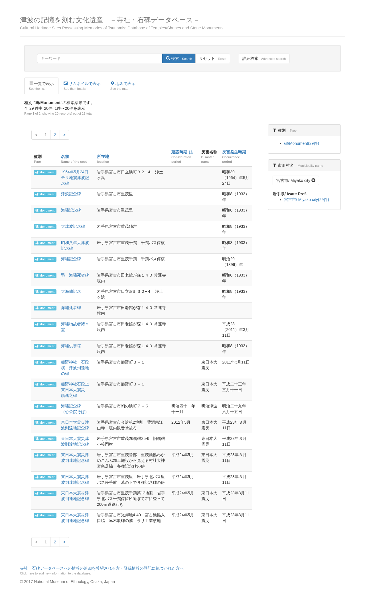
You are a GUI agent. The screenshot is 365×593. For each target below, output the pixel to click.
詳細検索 (264, 58)
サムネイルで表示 (82, 86)
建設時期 (179, 152)
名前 (65, 156)
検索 (179, 58)
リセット (212, 58)
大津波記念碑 (73, 226)
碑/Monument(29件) (301, 143)
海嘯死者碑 (71, 307)
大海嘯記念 (71, 291)
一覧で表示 (41, 86)
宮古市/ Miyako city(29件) (306, 199)
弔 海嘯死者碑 (75, 275)
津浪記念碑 (71, 194)
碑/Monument (44, 172)
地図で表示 (122, 86)
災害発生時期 (234, 152)
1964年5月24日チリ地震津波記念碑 (75, 178)
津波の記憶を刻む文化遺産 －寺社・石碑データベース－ (182, 23)
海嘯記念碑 (71, 210)
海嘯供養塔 (71, 346)
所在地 (103, 156)
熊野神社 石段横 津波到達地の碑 (75, 368)
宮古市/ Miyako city (295, 180)
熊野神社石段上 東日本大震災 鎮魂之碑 (77, 390)
